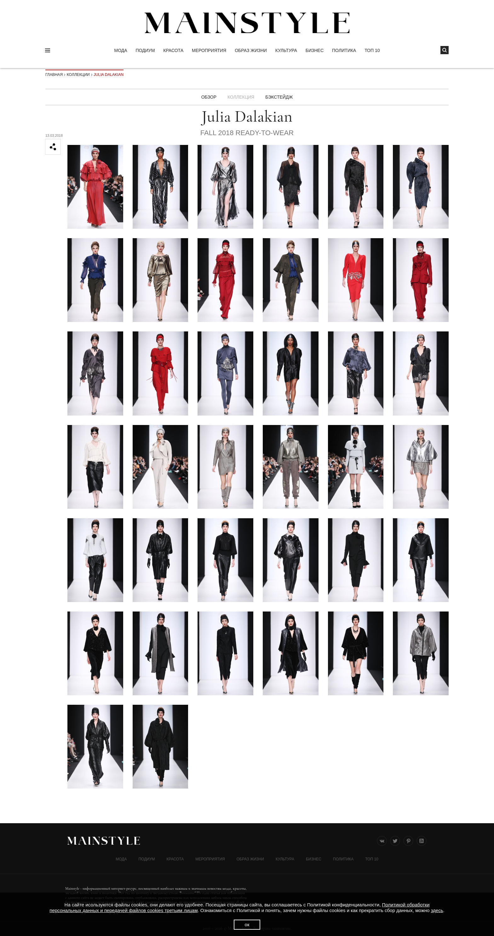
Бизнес (315, 50)
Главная (54, 74)
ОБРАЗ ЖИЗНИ (251, 50)
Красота (173, 50)
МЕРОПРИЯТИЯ (209, 50)
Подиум (145, 50)
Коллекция (240, 97)
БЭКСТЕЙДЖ (279, 97)
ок (247, 924)
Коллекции (78, 74)
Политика (344, 50)
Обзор (208, 97)
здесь (437, 910)
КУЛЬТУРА (286, 50)
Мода (120, 50)
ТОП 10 (372, 50)
